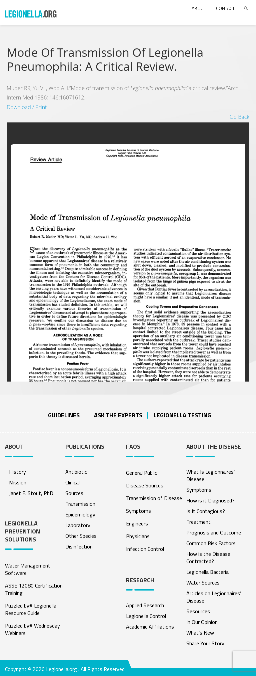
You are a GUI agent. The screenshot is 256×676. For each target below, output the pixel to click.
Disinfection (79, 546)
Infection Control (145, 549)
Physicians (138, 536)
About (199, 8)
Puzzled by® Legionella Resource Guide (30, 609)
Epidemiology (80, 514)
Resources (198, 611)
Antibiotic (76, 472)
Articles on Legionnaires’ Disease (213, 597)
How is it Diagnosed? (210, 500)
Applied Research (145, 605)
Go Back (239, 117)
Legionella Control (146, 616)
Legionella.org (61, 669)
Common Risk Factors (211, 543)
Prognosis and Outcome (213, 532)
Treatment (198, 522)
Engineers (137, 523)
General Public (141, 473)
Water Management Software (27, 569)
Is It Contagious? (205, 511)
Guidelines (64, 415)
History (17, 472)
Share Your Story (205, 643)
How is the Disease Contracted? (208, 557)
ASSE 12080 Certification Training (34, 589)
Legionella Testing (182, 415)
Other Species (81, 536)
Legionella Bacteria (207, 572)
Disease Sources (144, 485)
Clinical (72, 482)
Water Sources (203, 583)
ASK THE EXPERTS (118, 415)
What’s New (200, 633)
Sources (74, 493)
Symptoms (138, 511)
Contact (225, 8)
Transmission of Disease (154, 498)
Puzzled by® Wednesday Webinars (32, 629)
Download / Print (27, 107)
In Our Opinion (202, 622)
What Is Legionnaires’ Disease (210, 475)
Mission (17, 482)
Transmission (80, 504)
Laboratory (77, 525)
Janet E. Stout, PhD (31, 493)
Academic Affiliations (150, 627)
